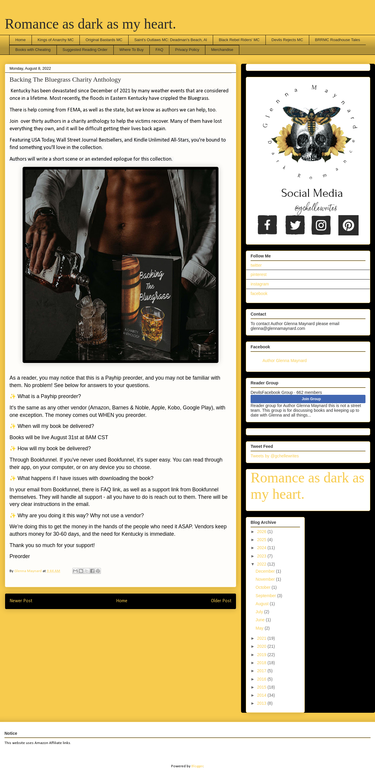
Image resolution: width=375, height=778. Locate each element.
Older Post (221, 601)
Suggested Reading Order (84, 49)
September (266, 595)
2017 (262, 670)
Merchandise (222, 49)
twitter (256, 265)
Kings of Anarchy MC (56, 40)
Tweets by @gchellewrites (275, 456)
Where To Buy (131, 49)
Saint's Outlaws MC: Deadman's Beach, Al (170, 40)
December (266, 571)
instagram (260, 284)
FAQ (159, 49)
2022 (262, 564)
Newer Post (21, 601)
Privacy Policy (187, 49)
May (260, 628)
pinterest (259, 274)
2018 (262, 662)
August (263, 603)
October (264, 587)
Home (20, 40)
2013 (262, 703)
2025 (262, 539)
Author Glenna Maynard (284, 360)
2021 (262, 638)
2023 (262, 556)
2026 (262, 531)
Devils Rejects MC (287, 40)
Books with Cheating (33, 49)
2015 (262, 687)
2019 (262, 654)
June (261, 619)
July (260, 611)
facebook (259, 293)
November (266, 579)
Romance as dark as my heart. (90, 24)
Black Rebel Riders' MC (239, 40)
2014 (262, 695)
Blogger (197, 766)
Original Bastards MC (104, 40)
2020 (262, 646)
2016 (262, 679)
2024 (262, 547)
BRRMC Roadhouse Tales (337, 40)
